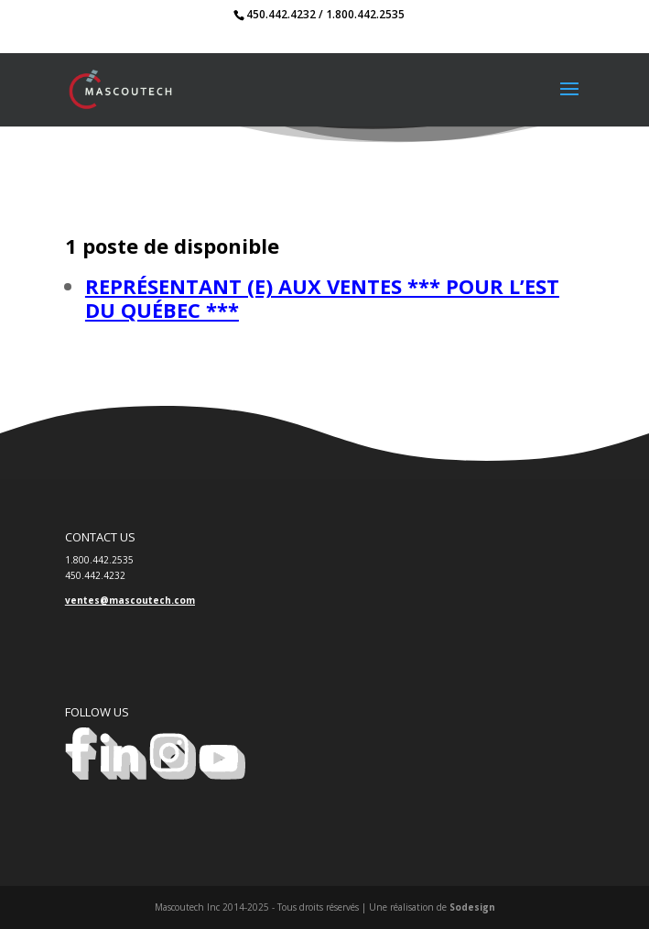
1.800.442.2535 (365, 14)
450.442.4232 (281, 14)
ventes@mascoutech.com (130, 600)
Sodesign (472, 907)
